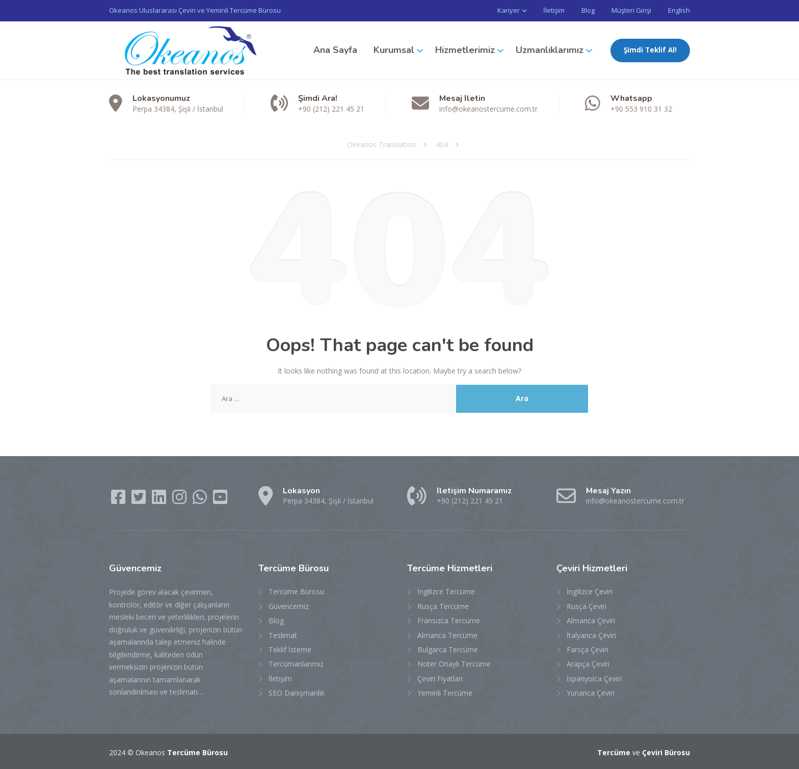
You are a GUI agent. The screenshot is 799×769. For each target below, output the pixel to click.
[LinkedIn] (160, 499)
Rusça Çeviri (586, 605)
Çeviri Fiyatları (440, 677)
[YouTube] (220, 499)
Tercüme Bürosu (296, 591)
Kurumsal (394, 49)
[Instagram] (180, 499)
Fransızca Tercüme (448, 620)
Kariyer (497, 10)
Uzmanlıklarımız (549, 49)
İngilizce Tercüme (446, 591)
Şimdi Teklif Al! (650, 49)
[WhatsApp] (201, 499)
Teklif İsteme (290, 649)
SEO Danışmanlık (297, 692)
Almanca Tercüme (447, 634)
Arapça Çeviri (588, 663)
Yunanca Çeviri (591, 692)
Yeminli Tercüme (444, 692)
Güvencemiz (289, 605)
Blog (582, 10)
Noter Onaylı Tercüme (454, 663)
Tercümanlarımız (296, 663)
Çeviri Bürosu (666, 751)
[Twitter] (139, 499)
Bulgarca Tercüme (447, 649)
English (679, 10)
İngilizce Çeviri (589, 591)
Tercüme (613, 751)
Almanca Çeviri (591, 620)
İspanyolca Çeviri (594, 677)
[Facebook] (119, 499)
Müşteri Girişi (628, 10)
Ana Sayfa (335, 49)
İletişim (544, 10)
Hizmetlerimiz (465, 49)
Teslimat (283, 634)
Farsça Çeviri (587, 649)
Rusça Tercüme (443, 605)
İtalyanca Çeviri (591, 634)
